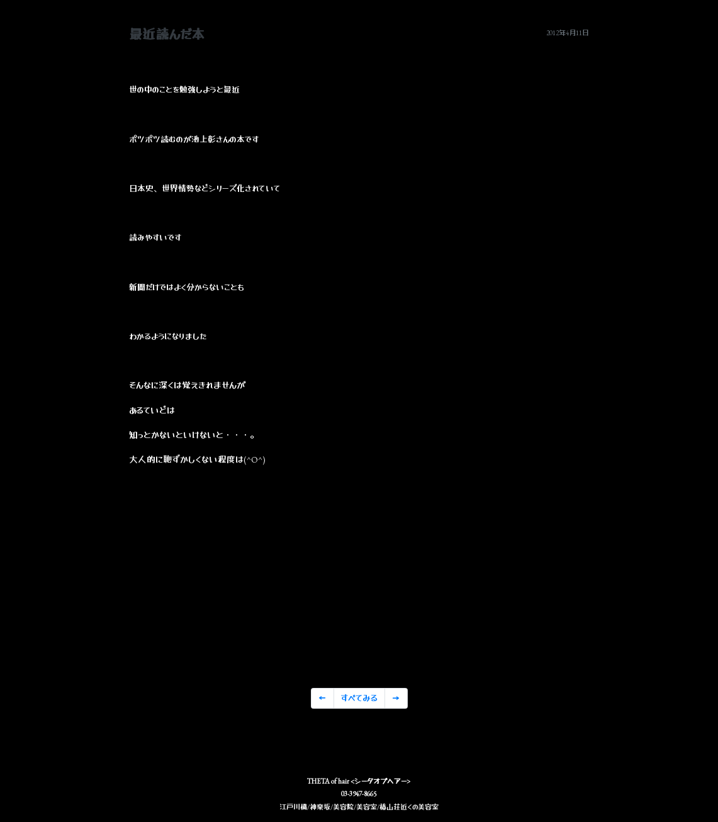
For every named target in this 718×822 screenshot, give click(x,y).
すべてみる (359, 698)
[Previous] (322, 698)
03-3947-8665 (358, 793)
